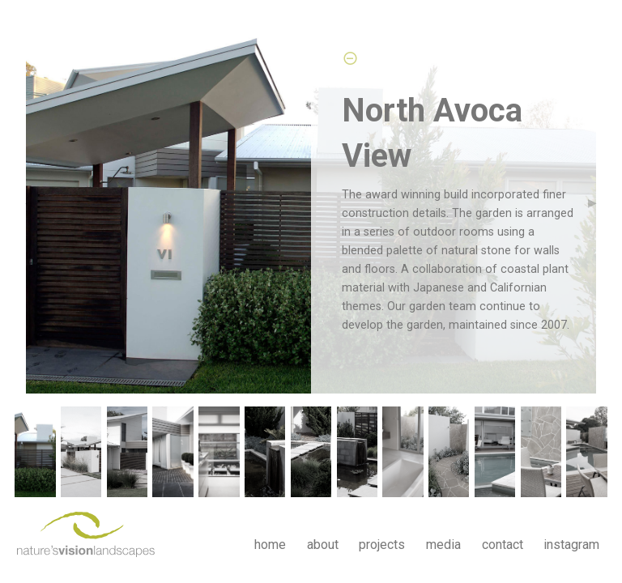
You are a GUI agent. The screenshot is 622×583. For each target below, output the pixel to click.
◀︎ (36, 202)
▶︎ (599, 202)
